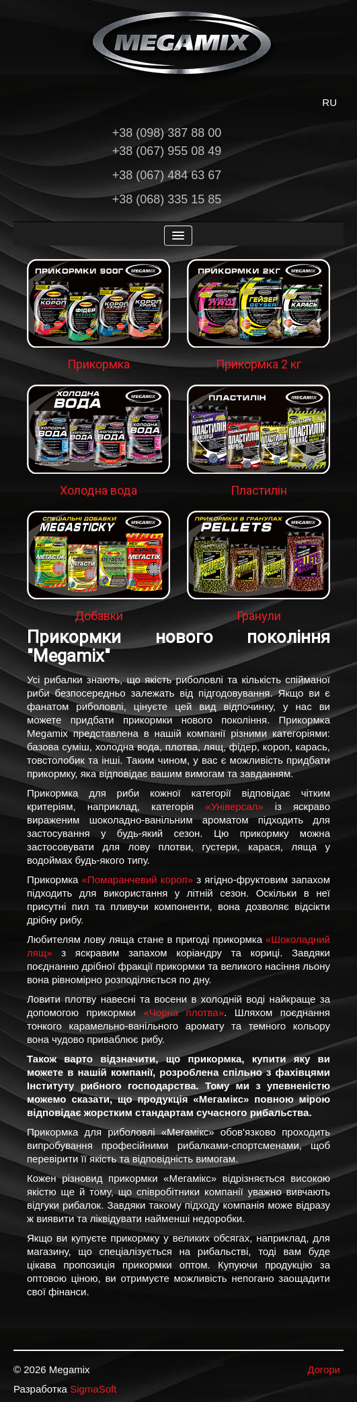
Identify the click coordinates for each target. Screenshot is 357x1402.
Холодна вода (98, 490)
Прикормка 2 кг (258, 364)
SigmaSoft (93, 1389)
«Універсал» (234, 806)
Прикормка (98, 364)
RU (329, 102)
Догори (323, 1369)
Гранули (259, 616)
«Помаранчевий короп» (137, 879)
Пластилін (259, 490)
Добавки (99, 616)
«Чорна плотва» (183, 1012)
